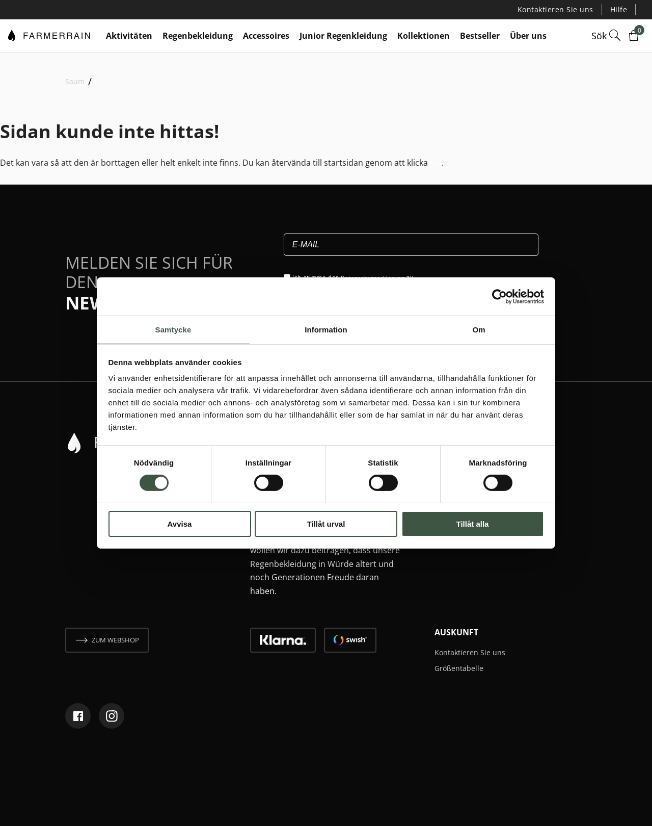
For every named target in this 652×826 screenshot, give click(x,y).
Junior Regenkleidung (343, 35)
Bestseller (480, 35)
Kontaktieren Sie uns (561, 9)
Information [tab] (326, 329)
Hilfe (619, 9)
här (436, 161)
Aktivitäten (129, 35)
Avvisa (180, 524)
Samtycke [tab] (173, 329)
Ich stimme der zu (356, 276)
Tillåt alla (472, 524)
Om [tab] (478, 329)
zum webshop (115, 639)
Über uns (528, 35)
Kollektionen (423, 35)
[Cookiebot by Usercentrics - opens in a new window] (499, 295)
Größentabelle (462, 667)
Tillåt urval (326, 524)
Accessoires (266, 35)
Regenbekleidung (197, 35)
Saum (75, 81)
